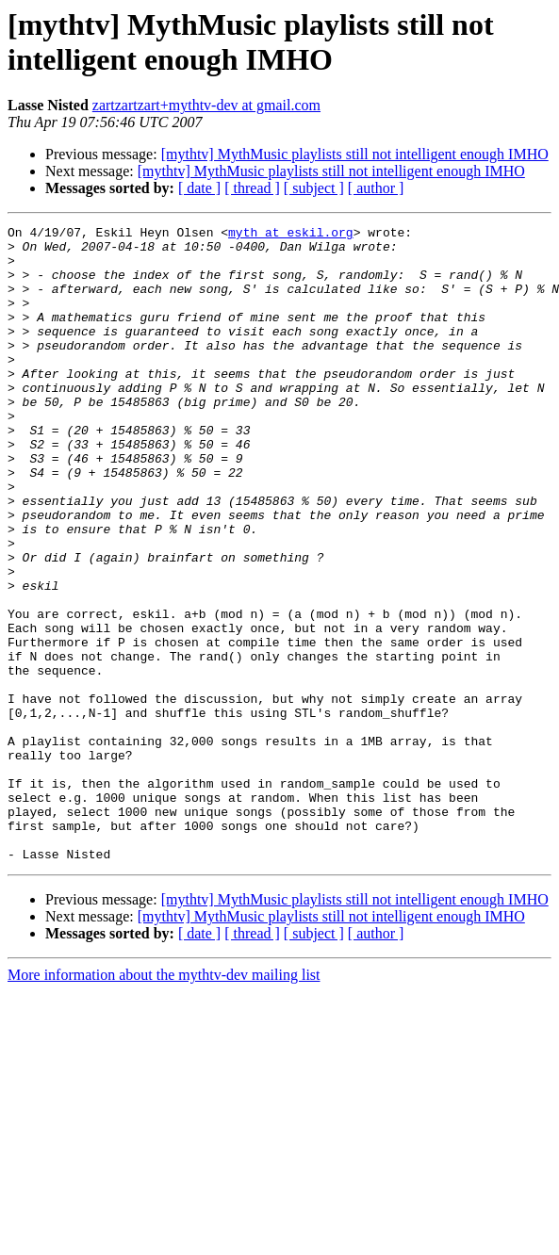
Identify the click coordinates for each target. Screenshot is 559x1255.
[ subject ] (314, 188)
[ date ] (199, 188)
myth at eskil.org (290, 234)
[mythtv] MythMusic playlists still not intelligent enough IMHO (355, 154)
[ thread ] (252, 188)
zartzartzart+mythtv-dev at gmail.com (206, 105)
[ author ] (376, 188)
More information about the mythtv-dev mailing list (164, 1102)
